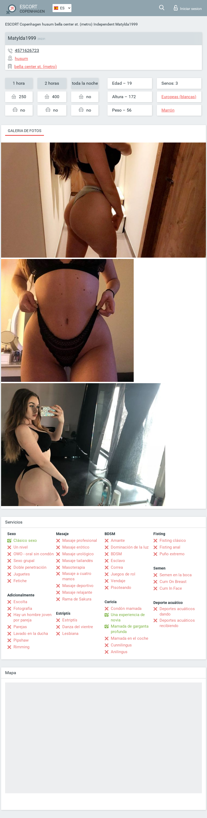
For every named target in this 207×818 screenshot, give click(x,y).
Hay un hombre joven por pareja (32, 617)
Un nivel (20, 547)
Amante (118, 540)
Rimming (21, 647)
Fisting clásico (173, 540)
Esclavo (118, 560)
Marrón (167, 110)
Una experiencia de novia (128, 617)
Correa (117, 567)
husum (48, 24)
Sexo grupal (23, 560)
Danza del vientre (77, 626)
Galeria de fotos (24, 131)
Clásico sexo (25, 540)
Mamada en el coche (129, 638)
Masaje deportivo (78, 585)
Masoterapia (73, 567)
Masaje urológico (78, 554)
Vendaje (118, 580)
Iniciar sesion (188, 8)
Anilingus (119, 651)
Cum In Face (171, 588)
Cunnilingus (121, 645)
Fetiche (20, 580)
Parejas (20, 626)
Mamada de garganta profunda (130, 629)
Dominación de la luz (130, 547)
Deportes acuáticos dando (177, 611)
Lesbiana (70, 633)
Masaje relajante (77, 592)
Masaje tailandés (77, 560)
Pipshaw (21, 640)
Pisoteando (121, 587)
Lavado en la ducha (30, 633)
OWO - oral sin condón (33, 554)
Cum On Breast (173, 581)
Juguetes (21, 574)
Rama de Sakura (76, 599)
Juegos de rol (123, 574)
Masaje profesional (79, 540)
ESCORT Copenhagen (23, 24)
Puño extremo (172, 554)
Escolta (20, 601)
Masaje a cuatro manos (76, 576)
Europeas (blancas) (178, 96)
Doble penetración (29, 567)
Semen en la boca (176, 574)
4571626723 (27, 50)
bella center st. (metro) (73, 24)
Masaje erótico (75, 547)
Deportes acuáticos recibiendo (177, 623)
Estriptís (69, 620)
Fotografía (22, 608)
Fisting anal (170, 547)
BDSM (116, 554)
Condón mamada (126, 608)
